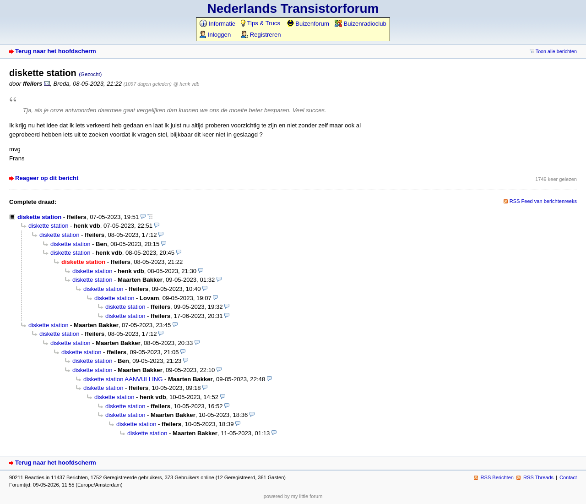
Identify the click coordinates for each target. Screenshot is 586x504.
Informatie (217, 23)
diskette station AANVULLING (123, 379)
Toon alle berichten (556, 51)
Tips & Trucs (260, 23)
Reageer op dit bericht (46, 178)
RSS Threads (538, 477)
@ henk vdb (187, 84)
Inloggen (215, 34)
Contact (568, 477)
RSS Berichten (497, 477)
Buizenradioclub (360, 23)
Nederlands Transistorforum (293, 8)
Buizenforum (308, 23)
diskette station (39, 217)
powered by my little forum (293, 496)
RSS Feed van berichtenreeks (543, 201)
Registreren (261, 34)
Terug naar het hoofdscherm (55, 51)
